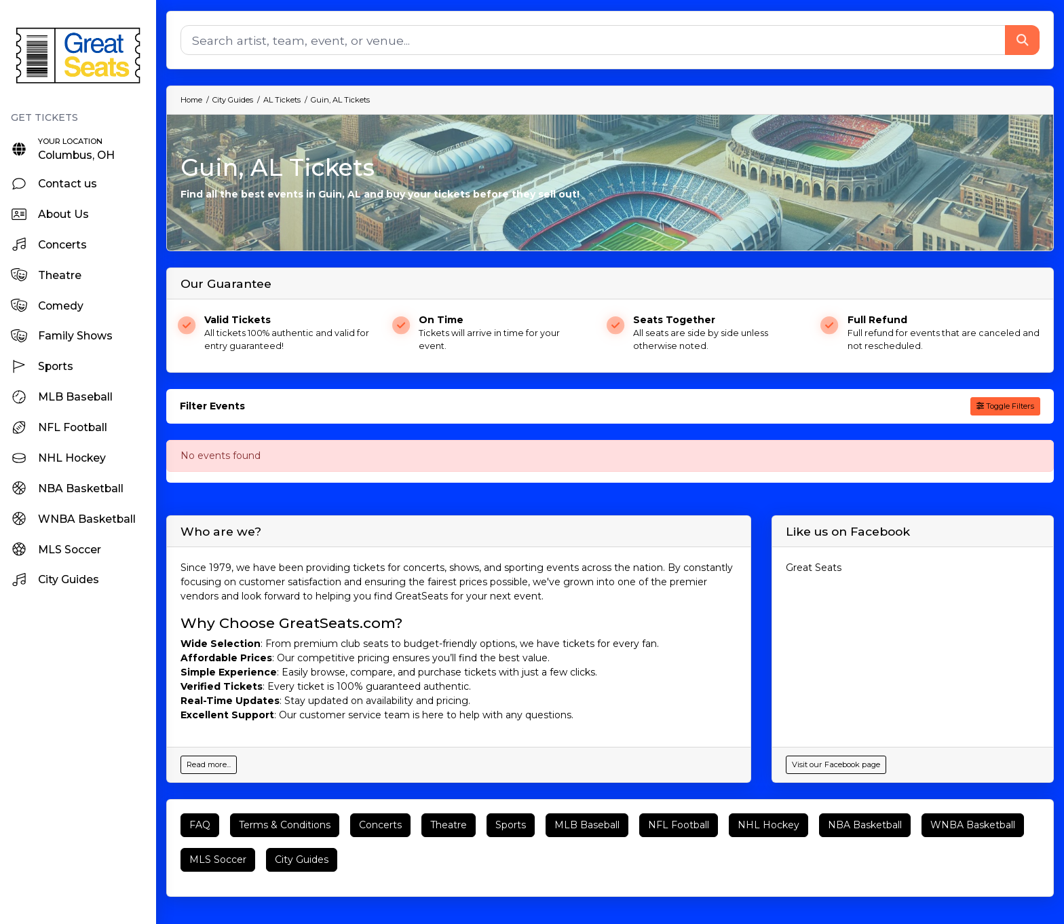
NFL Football (678, 825)
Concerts (380, 825)
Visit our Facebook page (836, 764)
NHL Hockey (768, 825)
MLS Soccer (217, 859)
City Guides (301, 859)
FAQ (199, 825)
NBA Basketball (865, 825)
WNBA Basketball (972, 825)
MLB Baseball (587, 825)
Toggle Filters (1005, 406)
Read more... (209, 764)
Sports (510, 825)
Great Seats (813, 567)
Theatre (448, 825)
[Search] (593, 40)
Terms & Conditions (284, 825)
